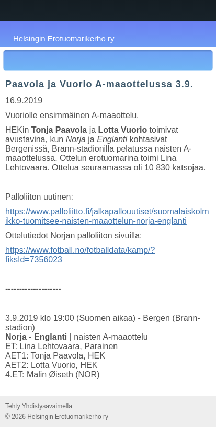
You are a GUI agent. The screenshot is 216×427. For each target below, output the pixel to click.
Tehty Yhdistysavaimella (38, 406)
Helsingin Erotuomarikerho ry (63, 38)
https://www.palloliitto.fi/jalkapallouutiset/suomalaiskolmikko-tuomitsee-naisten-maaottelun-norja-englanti (107, 216)
